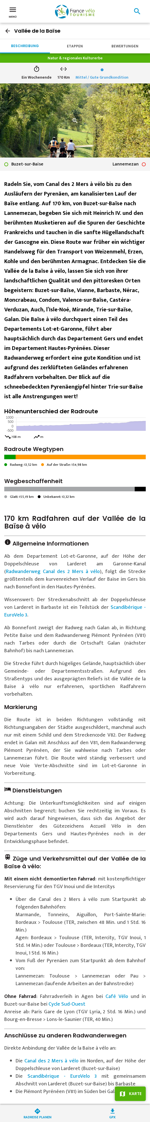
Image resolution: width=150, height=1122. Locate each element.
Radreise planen (37, 1116)
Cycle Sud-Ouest (66, 1004)
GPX (112, 1116)
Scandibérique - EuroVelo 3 (62, 1076)
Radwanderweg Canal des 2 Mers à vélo (53, 571)
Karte (135, 1093)
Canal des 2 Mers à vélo (51, 1061)
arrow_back (7, 31)
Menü (13, 11)
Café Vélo (116, 996)
